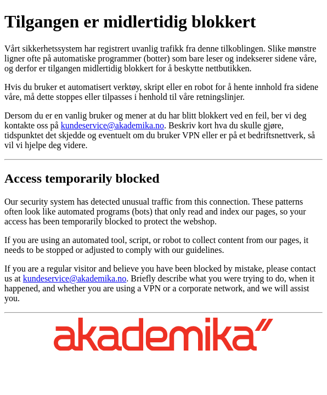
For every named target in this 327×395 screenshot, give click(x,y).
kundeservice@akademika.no (112, 125)
